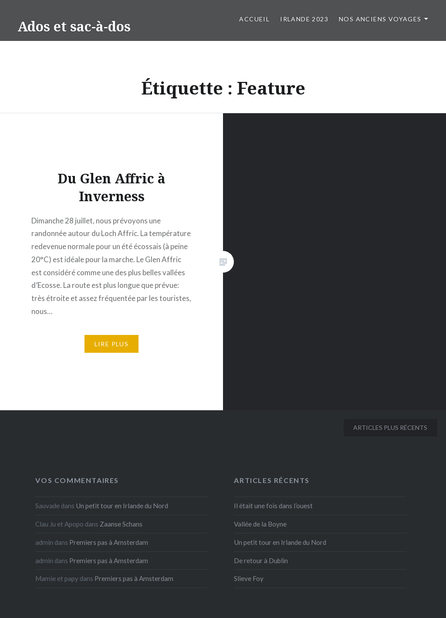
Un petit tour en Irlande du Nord (122, 506)
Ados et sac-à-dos (74, 26)
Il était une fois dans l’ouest (273, 506)
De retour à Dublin (261, 560)
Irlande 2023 (304, 19)
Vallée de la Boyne (260, 524)
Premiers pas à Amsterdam (108, 542)
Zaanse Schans (121, 524)
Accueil (254, 19)
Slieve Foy (249, 578)
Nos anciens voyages (380, 19)
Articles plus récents (390, 427)
